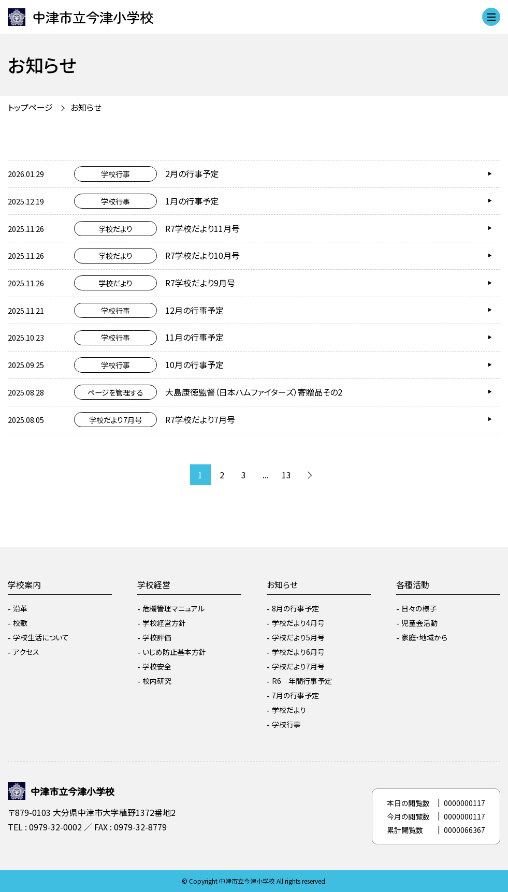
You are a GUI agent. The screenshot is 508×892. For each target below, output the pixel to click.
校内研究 (156, 681)
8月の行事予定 (295, 608)
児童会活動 (419, 623)
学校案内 (24, 584)
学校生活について (41, 637)
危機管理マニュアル (173, 608)
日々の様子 (419, 608)
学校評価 (156, 637)
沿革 (20, 608)
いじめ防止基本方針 (174, 652)
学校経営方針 (164, 623)
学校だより (289, 710)
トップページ (30, 107)
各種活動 (412, 584)
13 (286, 475)
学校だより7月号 (298, 666)
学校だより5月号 (298, 637)
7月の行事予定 (295, 695)
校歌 (20, 623)
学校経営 (153, 584)
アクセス (26, 652)
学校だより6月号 (298, 652)
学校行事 (286, 724)
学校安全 (156, 666)
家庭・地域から (424, 637)
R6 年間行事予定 (302, 681)
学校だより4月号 (298, 623)
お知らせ (85, 107)
